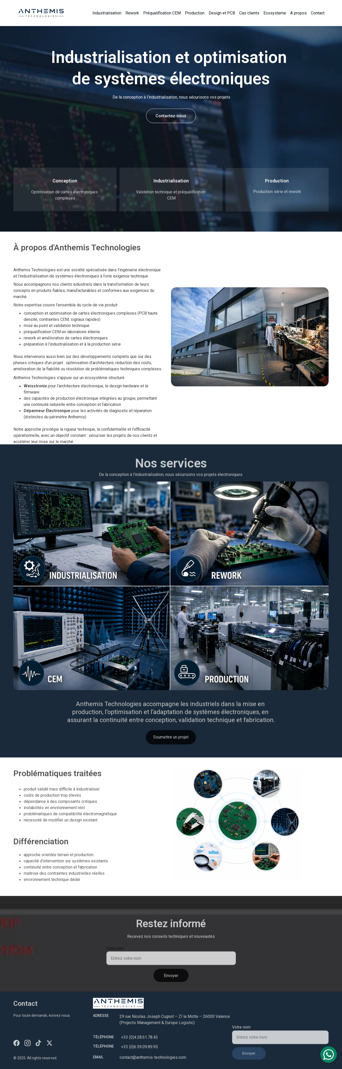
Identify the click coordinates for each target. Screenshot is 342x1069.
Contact (317, 13)
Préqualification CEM (162, 13)
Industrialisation (106, 13)
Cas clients (249, 13)
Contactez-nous (171, 116)
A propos (298, 13)
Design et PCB (222, 13)
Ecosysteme (274, 13)
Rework (132, 13)
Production (194, 13)
